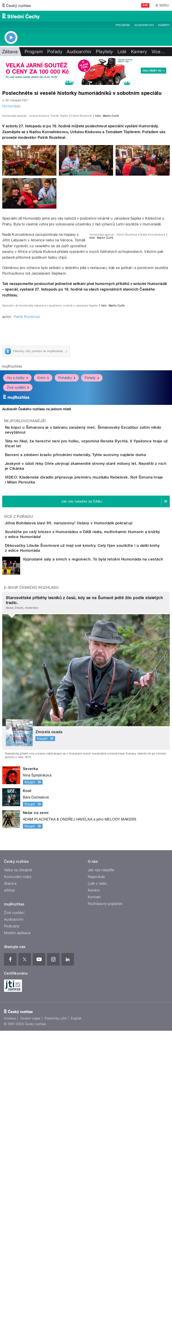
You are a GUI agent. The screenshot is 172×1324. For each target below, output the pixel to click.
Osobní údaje (30, 1312)
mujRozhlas (12, 587)
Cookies (10, 1312)
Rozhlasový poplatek (105, 1197)
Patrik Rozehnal (27, 537)
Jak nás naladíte (101, 1163)
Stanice (10, 1177)
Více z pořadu (18, 781)
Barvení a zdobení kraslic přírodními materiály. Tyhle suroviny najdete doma (93, 691)
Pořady (54, 51)
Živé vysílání (18, 608)
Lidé (122, 51)
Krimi (43, 598)
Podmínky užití (56, 1312)
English (76, 1312)
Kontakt (94, 1190)
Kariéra (93, 1184)
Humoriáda (11, 106)
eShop (9, 1184)
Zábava (10, 51)
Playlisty (104, 51)
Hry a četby (17, 598)
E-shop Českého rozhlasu (31, 881)
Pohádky (66, 598)
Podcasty (12, 1220)
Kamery (164, 25)
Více (158, 51)
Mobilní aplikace (17, 1226)
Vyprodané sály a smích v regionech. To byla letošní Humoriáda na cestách (93, 852)
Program (123, 25)
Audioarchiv (144, 25)
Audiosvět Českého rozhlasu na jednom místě (36, 630)
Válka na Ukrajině (18, 1163)
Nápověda (96, 1170)
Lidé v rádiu (97, 1177)
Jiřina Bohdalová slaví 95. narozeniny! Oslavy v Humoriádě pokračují (86, 788)
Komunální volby (18, 1170)
